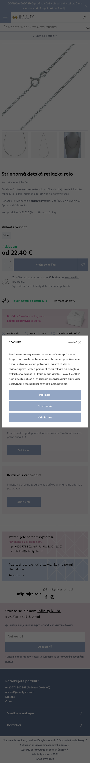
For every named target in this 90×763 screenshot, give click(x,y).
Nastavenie (45, 406)
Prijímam (45, 395)
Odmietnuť (45, 417)
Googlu (72, 369)
